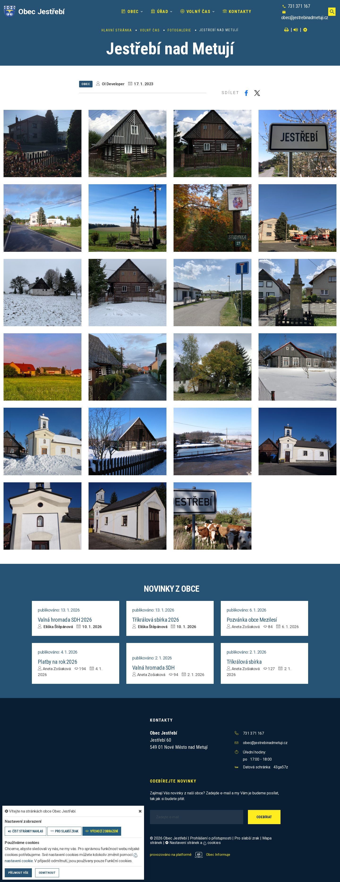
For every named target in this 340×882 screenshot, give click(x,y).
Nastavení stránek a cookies (193, 842)
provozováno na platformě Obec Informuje (191, 854)
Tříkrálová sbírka (245, 661)
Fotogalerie (179, 30)
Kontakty (220, 11)
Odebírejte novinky (173, 780)
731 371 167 (296, 6)
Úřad (143, 11)
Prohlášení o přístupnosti (210, 837)
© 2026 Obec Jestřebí (168, 837)
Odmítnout (47, 872)
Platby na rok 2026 (59, 661)
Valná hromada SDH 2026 (67, 619)
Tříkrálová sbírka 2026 (157, 619)
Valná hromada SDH (155, 667)
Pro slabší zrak (246, 837)
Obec (114, 11)
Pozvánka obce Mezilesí (254, 619)
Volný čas (179, 11)
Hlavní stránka (117, 30)
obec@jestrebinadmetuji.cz (302, 17)
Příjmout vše (18, 872)
